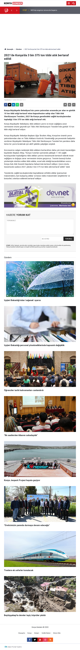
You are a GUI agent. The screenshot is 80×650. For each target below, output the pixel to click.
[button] (65, 104)
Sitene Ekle (57, 633)
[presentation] (11, 10)
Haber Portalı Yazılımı (15, 647)
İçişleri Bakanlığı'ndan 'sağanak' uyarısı (44, 10)
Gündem (19, 49)
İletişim (36, 633)
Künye (30, 633)
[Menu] (69, 3)
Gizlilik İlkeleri (46, 633)
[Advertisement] (40, 29)
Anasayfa (8, 49)
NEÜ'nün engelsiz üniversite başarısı (44, 12)
